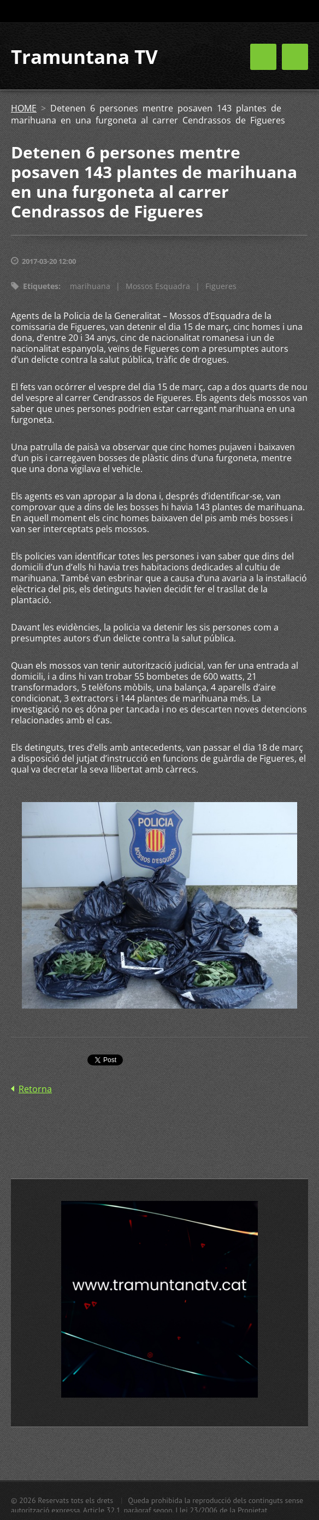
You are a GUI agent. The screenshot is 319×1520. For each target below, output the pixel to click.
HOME (24, 108)
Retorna (35, 1089)
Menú (295, 57)
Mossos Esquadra (158, 286)
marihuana (90, 286)
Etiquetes (40, 286)
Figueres (221, 286)
